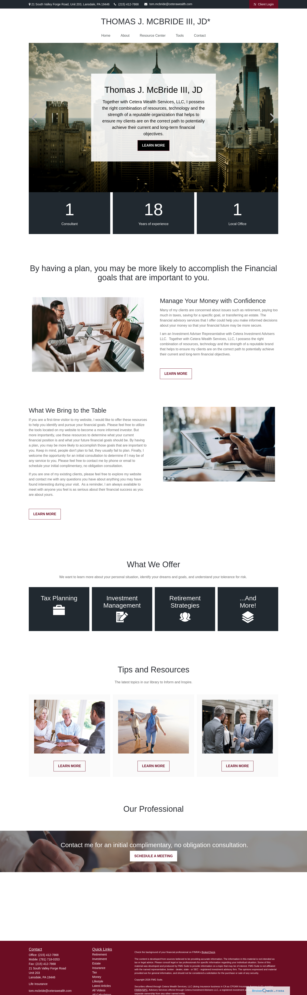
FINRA (138, 990)
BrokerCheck (208, 952)
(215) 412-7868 (126, 4)
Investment (99, 959)
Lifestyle (97, 981)
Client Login (264, 4)
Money (96, 977)
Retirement (99, 954)
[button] (106, 35)
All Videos (99, 990)
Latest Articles (101, 986)
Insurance (98, 968)
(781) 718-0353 (49, 959)
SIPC (145, 990)
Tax (94, 972)
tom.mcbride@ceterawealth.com (168, 4)
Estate (96, 963)
